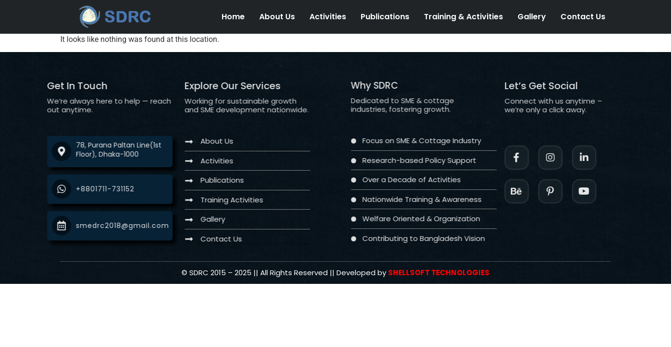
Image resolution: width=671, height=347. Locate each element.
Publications (385, 16)
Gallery (531, 16)
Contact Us (582, 16)
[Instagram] (567, 158)
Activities (327, 16)
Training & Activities (463, 16)
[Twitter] (600, 191)
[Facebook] (533, 158)
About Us (277, 16)
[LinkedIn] (600, 158)
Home (233, 16)
